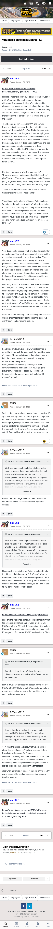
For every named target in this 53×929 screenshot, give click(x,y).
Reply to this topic (26, 59)
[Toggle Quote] (6, 461)
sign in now (15, 852)
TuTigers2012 (17, 339)
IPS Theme (12, 911)
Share (12, 879)
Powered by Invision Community (26, 916)
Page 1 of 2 (26, 69)
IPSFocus (22, 911)
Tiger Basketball (24, 50)
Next (44, 69)
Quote (9, 232)
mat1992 (8, 47)
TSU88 (13, 403)
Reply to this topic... (15, 864)
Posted (20, 82)
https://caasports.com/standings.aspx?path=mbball (25, 615)
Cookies (42, 911)
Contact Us (32, 911)
